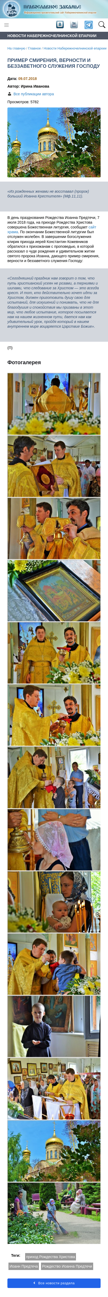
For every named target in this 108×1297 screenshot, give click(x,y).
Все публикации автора (34, 94)
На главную (16, 48)
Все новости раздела (54, 1283)
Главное (34, 48)
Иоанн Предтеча (24, 1266)
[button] (102, 25)
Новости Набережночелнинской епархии (75, 48)
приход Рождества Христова (50, 1257)
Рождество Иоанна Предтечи (67, 1266)
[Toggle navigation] (6, 25)
